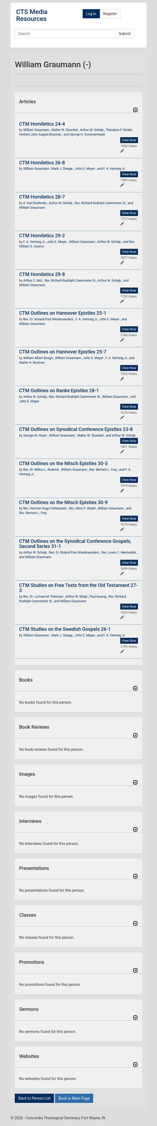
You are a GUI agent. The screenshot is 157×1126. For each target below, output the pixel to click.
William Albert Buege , (39, 358)
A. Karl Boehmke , (36, 203)
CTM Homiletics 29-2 (42, 235)
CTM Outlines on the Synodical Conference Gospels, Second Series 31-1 (75, 543)
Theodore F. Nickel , (119, 130)
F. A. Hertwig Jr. (114, 169)
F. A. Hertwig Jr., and (119, 358)
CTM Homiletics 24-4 (42, 124)
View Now (129, 140)
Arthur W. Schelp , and (113, 242)
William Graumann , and (119, 397)
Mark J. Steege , (63, 169)
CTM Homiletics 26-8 (42, 162)
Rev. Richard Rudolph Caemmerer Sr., (71, 280)
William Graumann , (37, 130)
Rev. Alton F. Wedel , (83, 508)
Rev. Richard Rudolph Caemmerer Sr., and (104, 203)
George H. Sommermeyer (87, 134)
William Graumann (32, 208)
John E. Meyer (29, 401)
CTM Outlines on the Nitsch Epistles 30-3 (63, 463)
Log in (91, 14)
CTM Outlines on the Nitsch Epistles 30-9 (63, 502)
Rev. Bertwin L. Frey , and (107, 470)
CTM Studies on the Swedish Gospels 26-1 (65, 629)
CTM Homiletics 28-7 (42, 197)
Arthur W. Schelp (124, 435)
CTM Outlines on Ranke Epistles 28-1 (59, 390)
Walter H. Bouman (32, 362)
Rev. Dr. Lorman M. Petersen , (44, 597)
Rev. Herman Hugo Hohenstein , (46, 508)
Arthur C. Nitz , (33, 280)
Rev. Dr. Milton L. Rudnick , (42, 470)
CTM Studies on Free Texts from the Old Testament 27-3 (78, 587)
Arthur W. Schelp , (93, 130)
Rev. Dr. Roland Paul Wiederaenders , (49, 319)
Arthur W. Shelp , (77, 597)
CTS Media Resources (32, 15)
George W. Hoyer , (36, 435)
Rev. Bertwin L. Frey (33, 513)
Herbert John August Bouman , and (44, 134)
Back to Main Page (74, 1098)
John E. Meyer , (58, 242)
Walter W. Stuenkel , (66, 130)
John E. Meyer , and (89, 169)
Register (110, 14)
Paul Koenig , (98, 597)
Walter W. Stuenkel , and (94, 435)
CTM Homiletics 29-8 (42, 274)
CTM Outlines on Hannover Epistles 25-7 (62, 352)
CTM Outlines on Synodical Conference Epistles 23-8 (76, 429)
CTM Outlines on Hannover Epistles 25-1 (62, 313)
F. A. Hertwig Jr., (35, 242)
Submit (125, 33)
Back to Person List (34, 1098)
